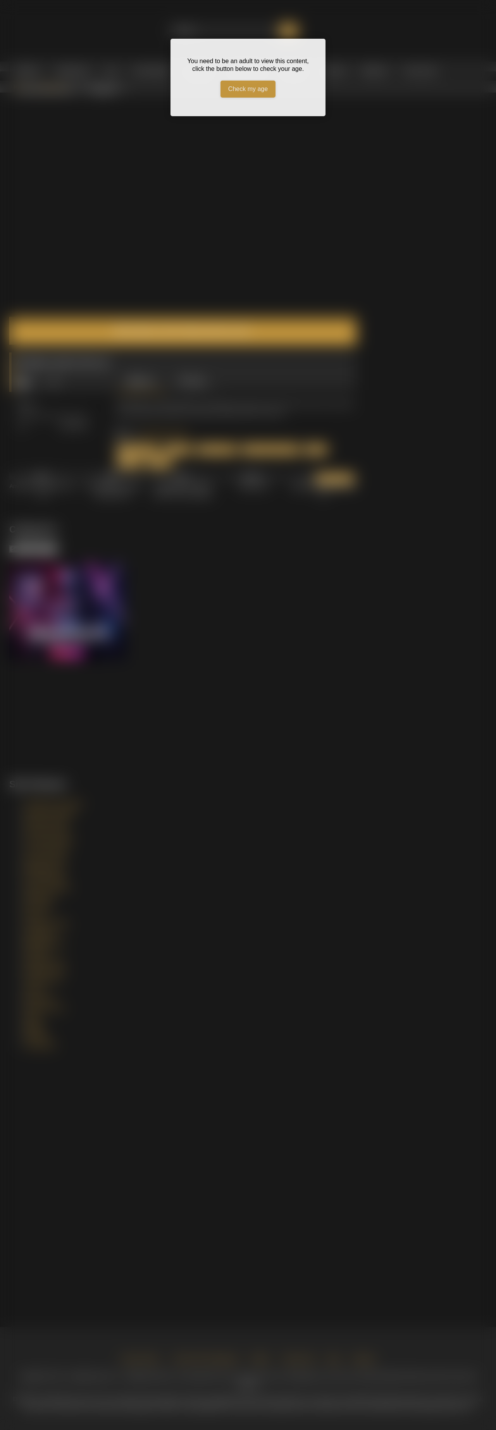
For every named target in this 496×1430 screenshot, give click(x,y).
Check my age (248, 89)
